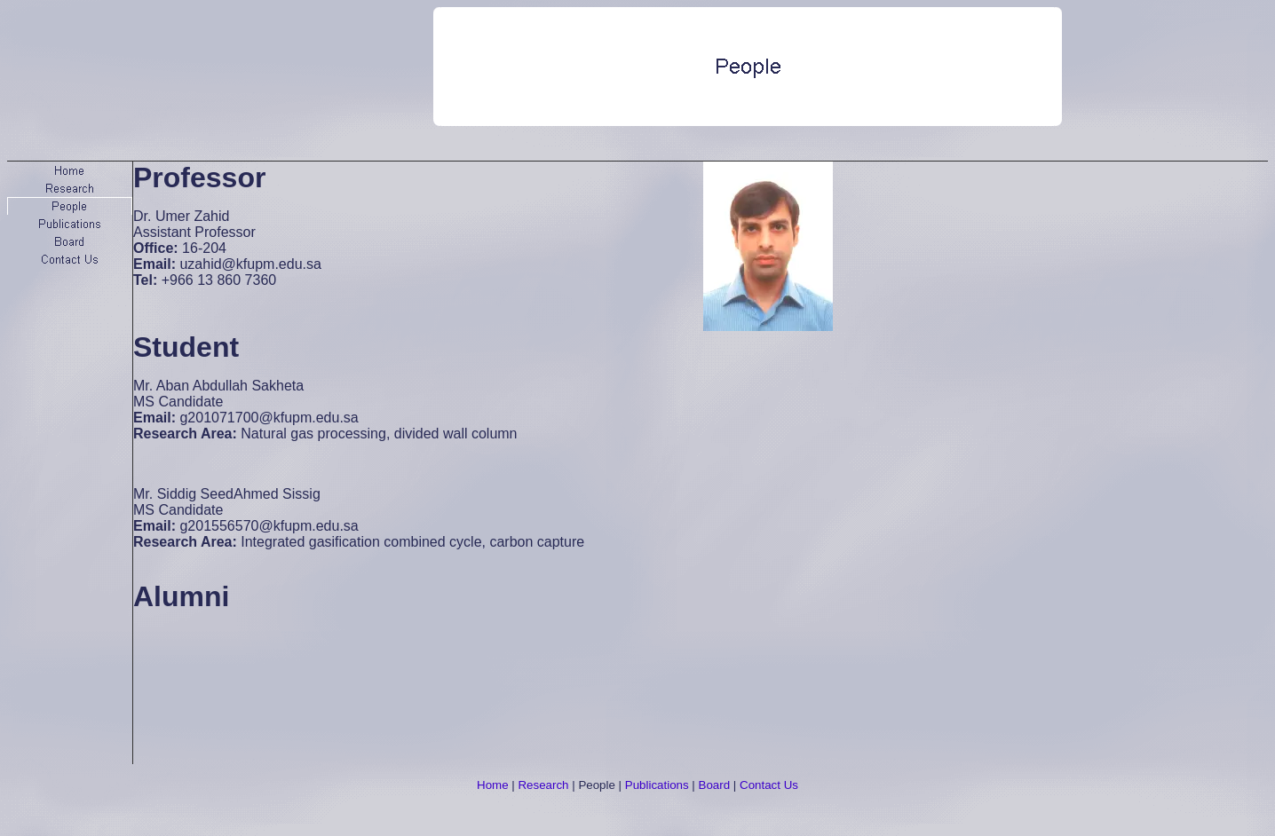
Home (493, 785)
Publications (657, 785)
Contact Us (769, 785)
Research (543, 785)
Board (715, 785)
